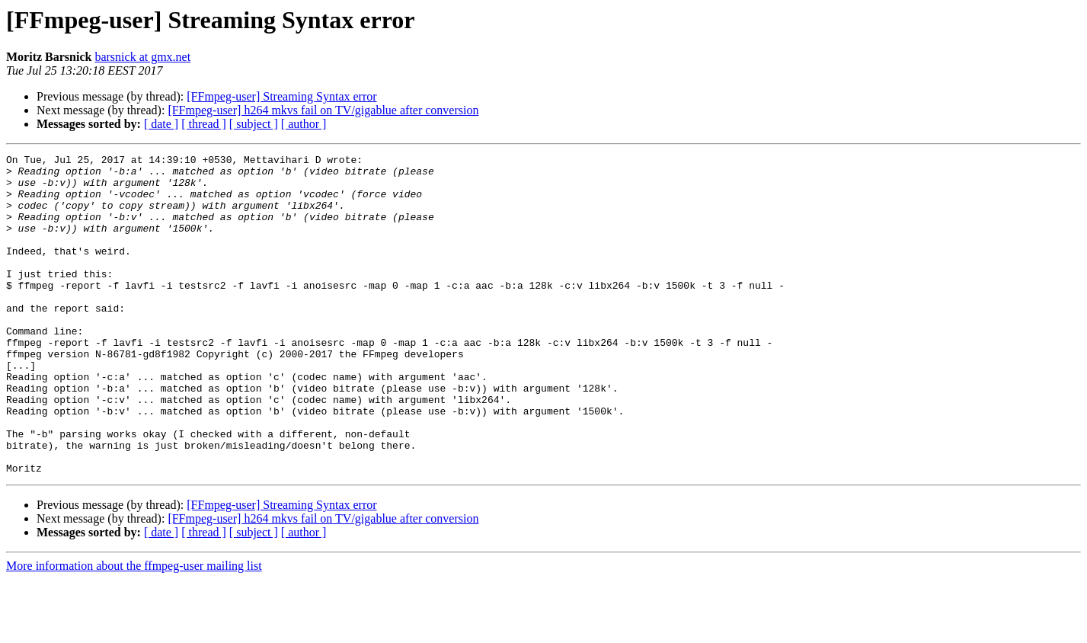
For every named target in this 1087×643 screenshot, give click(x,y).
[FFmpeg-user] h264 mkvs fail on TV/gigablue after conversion (323, 110)
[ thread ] (203, 123)
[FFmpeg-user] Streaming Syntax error (281, 96)
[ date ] (161, 123)
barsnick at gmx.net (142, 56)
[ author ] (304, 123)
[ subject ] (253, 123)
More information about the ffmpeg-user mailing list (134, 629)
